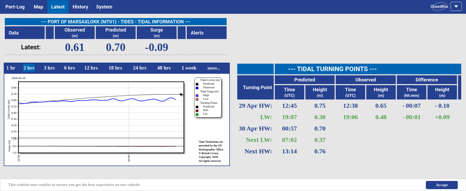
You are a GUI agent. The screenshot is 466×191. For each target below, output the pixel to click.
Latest (58, 7)
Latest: (31, 47)
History (80, 7)
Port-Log (15, 7)
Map (38, 7)
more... (213, 68)
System (104, 7)
